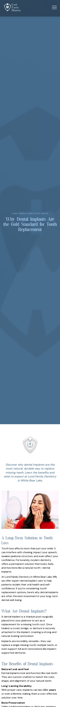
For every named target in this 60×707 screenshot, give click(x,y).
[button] (54, 7)
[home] (12, 7)
